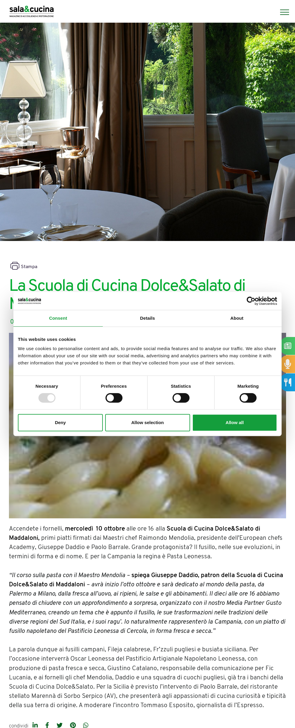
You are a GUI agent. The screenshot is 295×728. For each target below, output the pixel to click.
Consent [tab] (58, 318)
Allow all (235, 422)
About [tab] (236, 318)
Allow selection (147, 422)
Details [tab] (147, 318)
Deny (60, 422)
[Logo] (31, 12)
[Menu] (282, 12)
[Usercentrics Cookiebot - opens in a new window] (251, 300)
